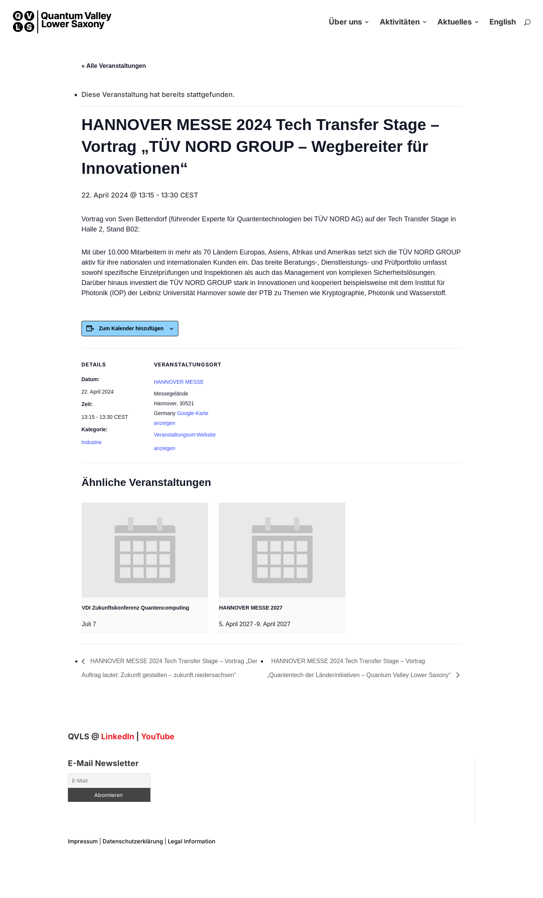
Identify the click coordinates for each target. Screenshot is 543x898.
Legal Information (191, 841)
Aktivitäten (400, 22)
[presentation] (145, 550)
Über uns (345, 22)
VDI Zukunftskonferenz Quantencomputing (135, 608)
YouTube (158, 736)
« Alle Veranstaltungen (113, 66)
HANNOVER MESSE (179, 382)
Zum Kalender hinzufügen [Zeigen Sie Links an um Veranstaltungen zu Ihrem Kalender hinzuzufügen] (131, 328)
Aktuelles (454, 22)
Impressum (83, 841)
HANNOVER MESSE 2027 (250, 608)
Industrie (91, 442)
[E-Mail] (109, 780)
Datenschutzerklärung (133, 841)
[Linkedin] (117, 736)
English (502, 22)
